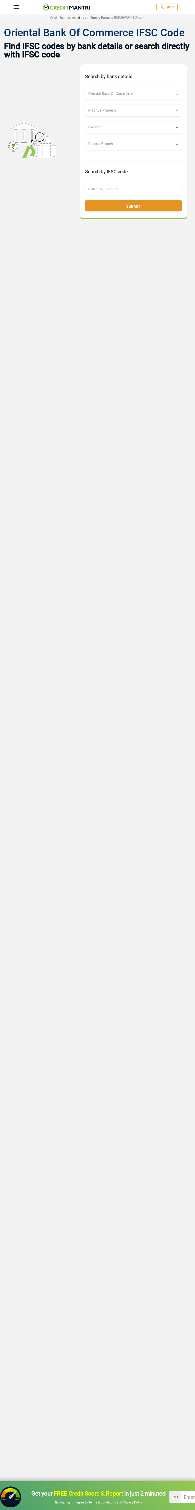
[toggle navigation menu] (16, 7)
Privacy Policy (133, 1502)
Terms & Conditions (103, 1502)
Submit (133, 206)
